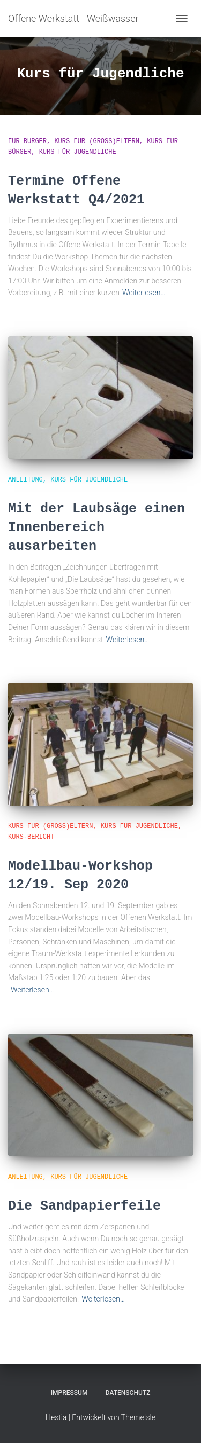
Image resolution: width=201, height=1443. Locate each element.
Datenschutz (128, 1393)
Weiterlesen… (144, 292)
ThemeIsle (138, 1417)
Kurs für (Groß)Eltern (96, 141)
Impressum (69, 1393)
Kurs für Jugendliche (77, 152)
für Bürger (27, 141)
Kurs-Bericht (31, 837)
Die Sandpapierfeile (84, 1206)
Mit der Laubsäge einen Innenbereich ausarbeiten (96, 527)
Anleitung (25, 480)
